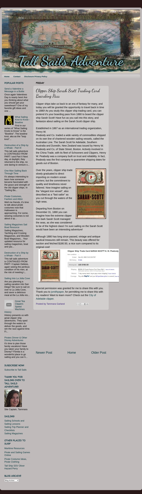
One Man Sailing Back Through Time (15, 172)
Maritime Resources (14, 448)
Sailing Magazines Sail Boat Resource (15, 226)
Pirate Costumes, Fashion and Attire (13, 197)
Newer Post (44, 352)
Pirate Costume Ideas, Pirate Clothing (15, 460)
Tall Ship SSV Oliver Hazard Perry (14, 467)
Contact (16, 76)
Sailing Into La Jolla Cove (17, 278)
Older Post (98, 352)
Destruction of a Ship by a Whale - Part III (16, 146)
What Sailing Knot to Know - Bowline (22, 120)
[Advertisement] (71, 330)
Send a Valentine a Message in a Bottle (14, 90)
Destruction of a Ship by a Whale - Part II (16, 254)
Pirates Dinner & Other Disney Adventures (15, 339)
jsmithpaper (57, 291)
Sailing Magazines (13, 433)
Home (7, 76)
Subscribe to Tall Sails (15, 370)
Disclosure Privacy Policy (35, 76)
